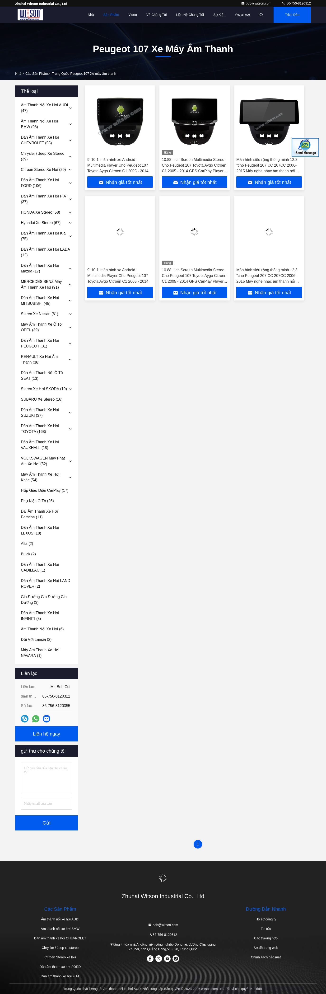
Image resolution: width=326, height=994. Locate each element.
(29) (43, 170)
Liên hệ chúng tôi (190, 15)
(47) (44, 108)
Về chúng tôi (156, 15)
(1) (40, 567)
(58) (40, 212)
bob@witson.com (256, 3)
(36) (39, 359)
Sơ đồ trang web (266, 948)
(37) (44, 199)
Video (132, 15)
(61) (39, 314)
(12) (45, 252)
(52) (43, 461)
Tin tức (266, 929)
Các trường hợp (266, 938)
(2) (27, 544)
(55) (40, 140)
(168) (40, 429)
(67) (41, 223)
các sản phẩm (36, 73)
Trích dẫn (292, 15)
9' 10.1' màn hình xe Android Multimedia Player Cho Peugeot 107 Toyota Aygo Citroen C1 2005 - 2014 (118, 165)
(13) (42, 375)
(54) (40, 477)
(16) (41, 399)
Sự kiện (219, 15)
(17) (40, 268)
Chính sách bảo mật (266, 957)
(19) (44, 389)
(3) (44, 600)
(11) (39, 514)
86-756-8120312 (296, 3)
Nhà (91, 15)
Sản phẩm (111, 15)
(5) (40, 616)
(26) (37, 501)
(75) (43, 236)
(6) (42, 629)
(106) (40, 183)
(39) (42, 156)
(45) (40, 300)
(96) (39, 124)
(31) (40, 343)
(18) (40, 445)
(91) (41, 284)
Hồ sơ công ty (266, 919)
